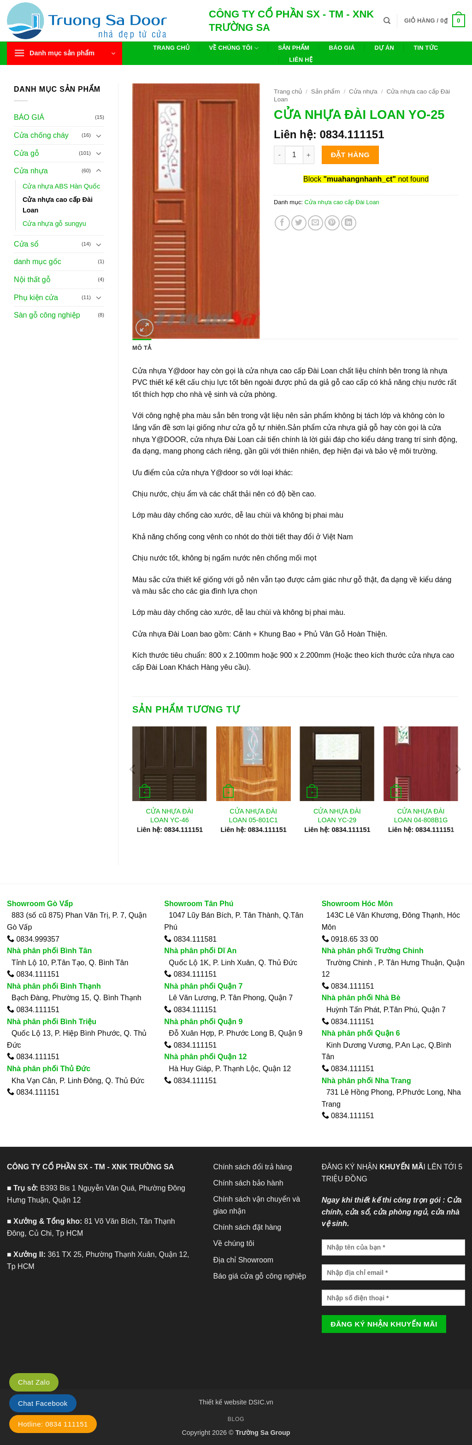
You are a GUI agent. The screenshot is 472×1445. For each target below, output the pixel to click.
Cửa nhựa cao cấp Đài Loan (58, 205)
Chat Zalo (34, 1382)
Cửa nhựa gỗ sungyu (54, 223)
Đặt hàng (350, 155)
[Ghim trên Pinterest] (332, 222)
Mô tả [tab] (141, 347)
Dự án (384, 47)
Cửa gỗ (26, 153)
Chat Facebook (43, 1403)
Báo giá (342, 47)
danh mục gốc (37, 261)
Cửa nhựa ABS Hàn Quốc (61, 186)
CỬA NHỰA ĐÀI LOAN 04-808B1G (421, 816)
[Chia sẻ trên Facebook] (282, 222)
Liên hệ (301, 59)
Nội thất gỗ (32, 279)
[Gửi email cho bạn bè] (315, 222)
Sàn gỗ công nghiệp (47, 315)
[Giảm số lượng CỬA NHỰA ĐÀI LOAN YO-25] (279, 155)
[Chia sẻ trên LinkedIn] (348, 222)
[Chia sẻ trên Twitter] (299, 222)
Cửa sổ (26, 244)
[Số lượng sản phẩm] (294, 155)
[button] (434, 21)
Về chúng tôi (234, 48)
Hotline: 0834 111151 (53, 1424)
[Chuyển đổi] (98, 135)
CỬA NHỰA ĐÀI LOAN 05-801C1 (253, 816)
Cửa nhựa (31, 171)
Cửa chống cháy (41, 135)
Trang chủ (171, 47)
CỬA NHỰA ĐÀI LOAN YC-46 (169, 816)
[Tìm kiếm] (387, 20)
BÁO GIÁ (29, 117)
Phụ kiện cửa (36, 297)
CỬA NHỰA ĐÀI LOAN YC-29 (337, 816)
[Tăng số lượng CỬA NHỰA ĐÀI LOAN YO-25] (308, 155)
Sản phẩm (293, 47)
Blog (236, 1419)
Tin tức (425, 47)
